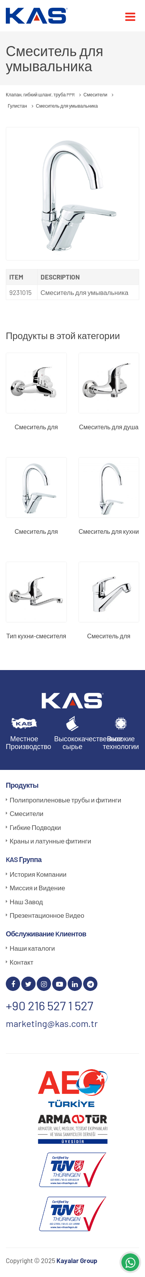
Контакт (21, 962)
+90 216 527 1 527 (49, 1005)
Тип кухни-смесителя (36, 635)
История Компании (38, 874)
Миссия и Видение (37, 887)
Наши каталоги (32, 948)
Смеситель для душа (108, 426)
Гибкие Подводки (35, 827)
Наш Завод (26, 901)
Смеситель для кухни (108, 531)
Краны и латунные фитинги (50, 841)
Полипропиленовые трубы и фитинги (65, 800)
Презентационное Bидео (47, 915)
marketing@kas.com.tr (52, 1023)
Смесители (26, 813)
